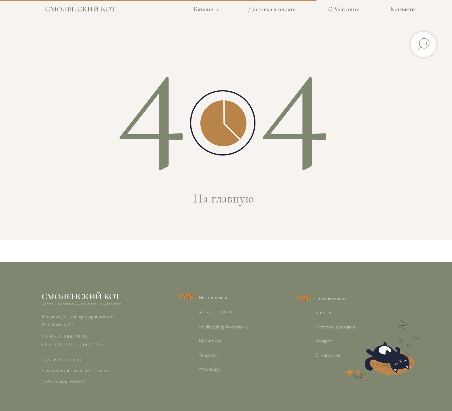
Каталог (204, 9)
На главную (223, 198)
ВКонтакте (210, 341)
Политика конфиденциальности (75, 371)
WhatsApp (209, 369)
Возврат (323, 341)
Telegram (208, 355)
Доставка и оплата (272, 9)
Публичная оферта (61, 359)
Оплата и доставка (335, 327)
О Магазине (343, 9)
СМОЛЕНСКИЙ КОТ (80, 9)
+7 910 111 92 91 (216, 312)
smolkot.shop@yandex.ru (224, 327)
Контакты (403, 9)
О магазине (327, 355)
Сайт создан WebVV (63, 382)
